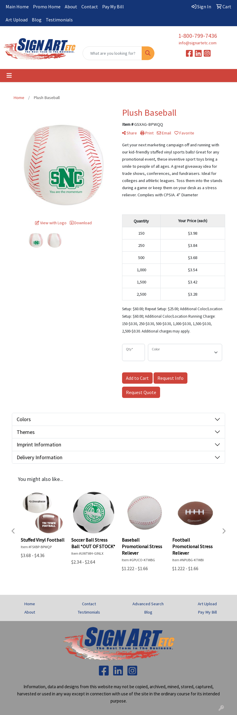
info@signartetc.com (198, 43)
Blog (37, 20)
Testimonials (59, 20)
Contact (89, 7)
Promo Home (47, 7)
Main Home (17, 7)
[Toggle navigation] (9, 75)
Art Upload (17, 20)
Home (29, 603)
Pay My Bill (113, 7)
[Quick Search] (112, 53)
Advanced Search (148, 603)
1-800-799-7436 (197, 35)
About (71, 7)
